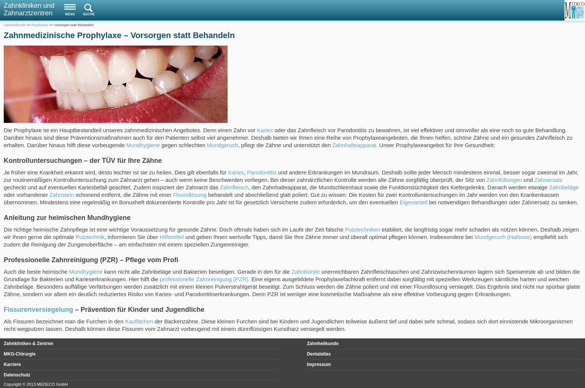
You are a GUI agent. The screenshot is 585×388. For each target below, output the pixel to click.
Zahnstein (62, 195)
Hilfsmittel (172, 237)
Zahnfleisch (234, 187)
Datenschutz (17, 375)
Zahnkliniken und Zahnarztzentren (29, 9)
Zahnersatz (549, 180)
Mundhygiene (143, 145)
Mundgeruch (222, 145)
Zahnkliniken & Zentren (28, 343)
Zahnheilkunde (323, 343)
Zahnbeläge (564, 187)
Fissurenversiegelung (38, 309)
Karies (265, 130)
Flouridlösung (190, 195)
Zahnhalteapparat (354, 145)
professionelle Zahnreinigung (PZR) (204, 279)
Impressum (319, 364)
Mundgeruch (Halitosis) (503, 237)
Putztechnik (90, 237)
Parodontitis (261, 172)
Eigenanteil (413, 202)
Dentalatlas (319, 354)
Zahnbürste (305, 272)
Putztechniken (362, 229)
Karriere (12, 364)
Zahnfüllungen (504, 180)
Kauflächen (139, 321)
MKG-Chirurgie (19, 354)
